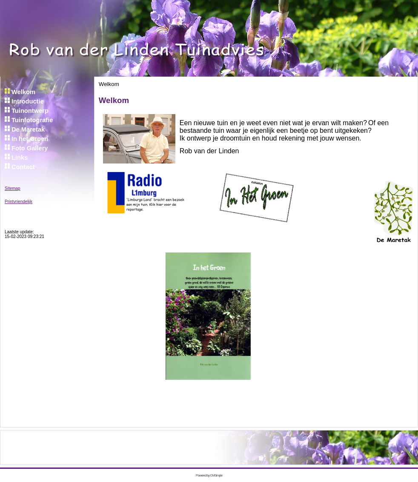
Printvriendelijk (18, 201)
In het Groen (30, 138)
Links (19, 157)
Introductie (28, 101)
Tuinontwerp (30, 110)
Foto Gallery (30, 148)
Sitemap (12, 188)
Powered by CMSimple (209, 475)
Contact (23, 167)
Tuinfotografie (33, 120)
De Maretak (28, 129)
